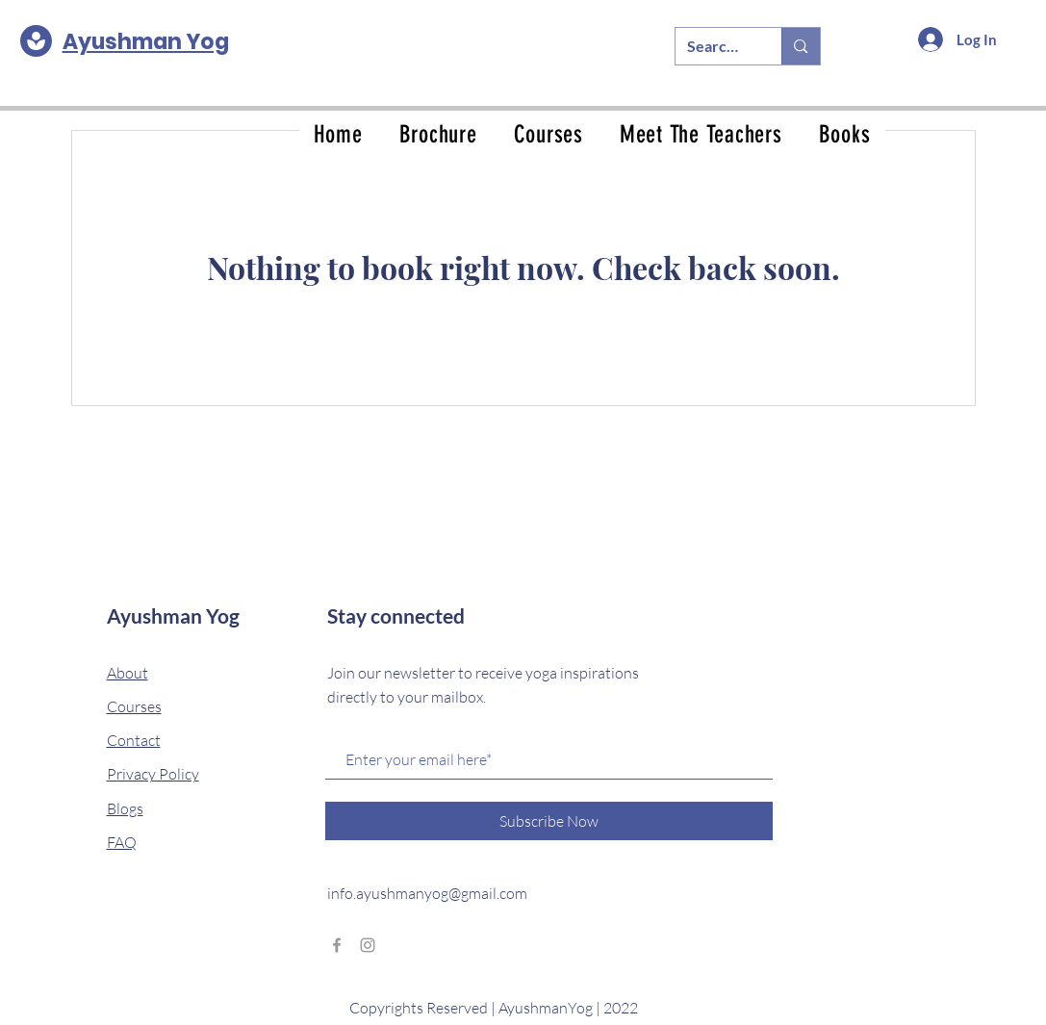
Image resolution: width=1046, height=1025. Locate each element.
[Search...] (714, 46)
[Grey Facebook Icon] (336, 945)
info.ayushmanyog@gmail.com (427, 893)
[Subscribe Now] (549, 821)
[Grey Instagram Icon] (367, 945)
